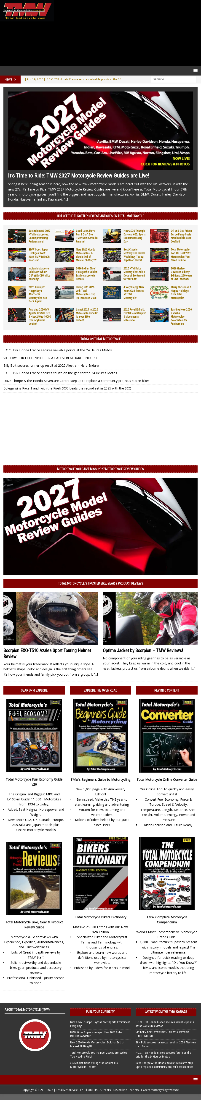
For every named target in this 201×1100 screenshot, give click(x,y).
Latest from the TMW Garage (166, 1012)
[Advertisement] (126, 33)
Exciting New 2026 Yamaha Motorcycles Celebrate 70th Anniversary (181, 316)
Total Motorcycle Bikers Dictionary (100, 917)
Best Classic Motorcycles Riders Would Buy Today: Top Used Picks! (134, 255)
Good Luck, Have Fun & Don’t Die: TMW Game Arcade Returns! (86, 236)
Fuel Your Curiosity (100, 1012)
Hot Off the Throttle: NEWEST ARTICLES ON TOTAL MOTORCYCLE (100, 216)
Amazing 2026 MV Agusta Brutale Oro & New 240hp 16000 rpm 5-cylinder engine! (40, 316)
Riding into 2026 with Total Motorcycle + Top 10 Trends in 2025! (86, 293)
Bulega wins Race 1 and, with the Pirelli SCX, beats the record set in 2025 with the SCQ (67, 388)
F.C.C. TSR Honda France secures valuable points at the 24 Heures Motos (57, 350)
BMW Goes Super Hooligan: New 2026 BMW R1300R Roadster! (39, 255)
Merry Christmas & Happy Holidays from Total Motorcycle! (181, 293)
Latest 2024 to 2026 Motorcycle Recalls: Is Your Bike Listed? (87, 315)
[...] (66, 199)
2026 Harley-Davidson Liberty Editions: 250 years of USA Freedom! (181, 274)
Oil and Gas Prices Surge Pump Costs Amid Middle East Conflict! (181, 236)
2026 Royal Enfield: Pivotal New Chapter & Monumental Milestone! (134, 315)
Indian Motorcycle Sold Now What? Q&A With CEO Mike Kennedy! (39, 274)
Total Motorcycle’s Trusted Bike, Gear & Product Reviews (100, 583)
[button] (195, 70)
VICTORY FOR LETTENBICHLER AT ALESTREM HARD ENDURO (50, 358)
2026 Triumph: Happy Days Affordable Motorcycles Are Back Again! (38, 294)
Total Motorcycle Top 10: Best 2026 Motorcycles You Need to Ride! (181, 255)
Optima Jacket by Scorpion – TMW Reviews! (143, 650)
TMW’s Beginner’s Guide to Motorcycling (100, 779)
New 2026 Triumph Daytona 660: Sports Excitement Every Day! (134, 236)
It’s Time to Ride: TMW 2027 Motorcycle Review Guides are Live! (78, 175)
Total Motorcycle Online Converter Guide (167, 779)
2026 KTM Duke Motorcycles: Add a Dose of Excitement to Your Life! (134, 274)
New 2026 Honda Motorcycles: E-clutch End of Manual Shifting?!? (86, 255)
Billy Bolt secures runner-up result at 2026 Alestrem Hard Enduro (51, 365)
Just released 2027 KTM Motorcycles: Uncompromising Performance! (39, 236)
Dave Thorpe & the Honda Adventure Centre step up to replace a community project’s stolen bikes (76, 381)
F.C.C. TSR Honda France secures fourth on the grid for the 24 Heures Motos (60, 373)
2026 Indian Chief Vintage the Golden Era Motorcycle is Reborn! (86, 274)
